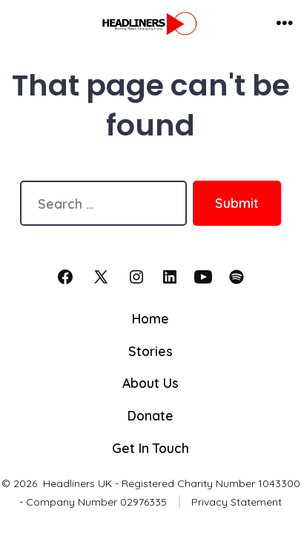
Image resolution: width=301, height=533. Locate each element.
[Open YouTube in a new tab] (203, 277)
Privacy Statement (236, 502)
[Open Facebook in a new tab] (65, 277)
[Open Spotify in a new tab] (236, 277)
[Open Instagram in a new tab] (136, 277)
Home (150, 318)
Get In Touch (150, 448)
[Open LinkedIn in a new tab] (170, 277)
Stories (150, 351)
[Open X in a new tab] (101, 277)
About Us (150, 383)
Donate (150, 415)
